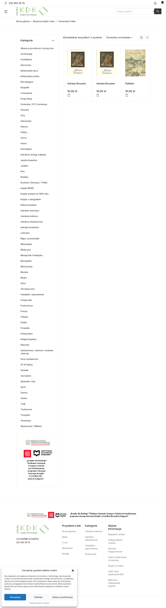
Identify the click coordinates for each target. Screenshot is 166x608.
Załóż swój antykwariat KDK (116, 573)
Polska (24, 322)
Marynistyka (26, 244)
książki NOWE (27, 188)
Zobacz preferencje (62, 597)
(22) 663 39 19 (15, 3)
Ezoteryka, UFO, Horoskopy (34, 104)
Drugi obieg (26, 98)
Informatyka (26, 149)
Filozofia (25, 110)
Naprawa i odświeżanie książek (114, 583)
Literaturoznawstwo (30, 227)
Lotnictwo (25, 233)
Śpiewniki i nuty (28, 381)
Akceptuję (15, 597)
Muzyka (24, 272)
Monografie (26, 261)
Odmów (38, 597)
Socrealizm (26, 376)
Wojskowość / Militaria (31, 426)
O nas (65, 542)
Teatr (23, 404)
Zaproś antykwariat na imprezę (117, 558)
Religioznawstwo (29, 339)
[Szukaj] (157, 11)
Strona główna (23, 21)
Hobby (24, 132)
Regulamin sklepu (116, 534)
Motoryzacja (26, 266)
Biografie (25, 87)
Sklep (65, 537)
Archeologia (26, 54)
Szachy (24, 392)
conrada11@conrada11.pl (27, 539)
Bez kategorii (27, 82)
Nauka (24, 277)
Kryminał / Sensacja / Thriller (34, 182)
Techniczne (26, 409)
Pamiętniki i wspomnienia (32, 294)
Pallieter (129, 83)
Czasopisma (26, 93)
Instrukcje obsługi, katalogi (33, 154)
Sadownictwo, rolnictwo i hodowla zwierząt (37, 352)
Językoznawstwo (29, 160)
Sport (23, 387)
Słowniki (24, 370)
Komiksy (24, 177)
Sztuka (24, 398)
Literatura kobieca (29, 216)
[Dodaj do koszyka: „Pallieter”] (126, 95)
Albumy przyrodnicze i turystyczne (37, 48)
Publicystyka (27, 333)
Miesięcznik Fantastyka (31, 255)
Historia (24, 126)
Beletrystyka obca (29, 70)
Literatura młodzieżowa (32, 222)
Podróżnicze (27, 305)
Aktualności (67, 548)
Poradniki (25, 328)
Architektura (26, 59)
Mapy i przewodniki (30, 238)
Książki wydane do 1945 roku (35, 194)
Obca (23, 283)
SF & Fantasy (27, 364)
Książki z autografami (31, 199)
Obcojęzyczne (28, 289)
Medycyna (26, 249)
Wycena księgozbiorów (115, 550)
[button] (72, 570)
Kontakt (65, 553)
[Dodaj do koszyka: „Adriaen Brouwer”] (68, 95)
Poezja (24, 311)
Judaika (24, 166)
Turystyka (25, 415)
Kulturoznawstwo (29, 205)
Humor (24, 143)
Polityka (24, 317)
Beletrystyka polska (30, 76)
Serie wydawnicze (29, 359)
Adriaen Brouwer (76, 83)
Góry (23, 115)
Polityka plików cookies (39, 603)
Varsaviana (26, 420)
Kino (23, 171)
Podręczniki (26, 300)
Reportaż (25, 345)
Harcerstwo (26, 121)
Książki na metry (116, 566)
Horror (24, 138)
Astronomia (26, 65)
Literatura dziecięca (30, 210)
